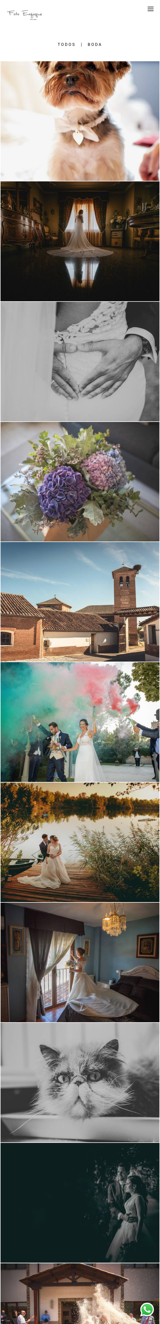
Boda (95, 45)
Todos (67, 45)
